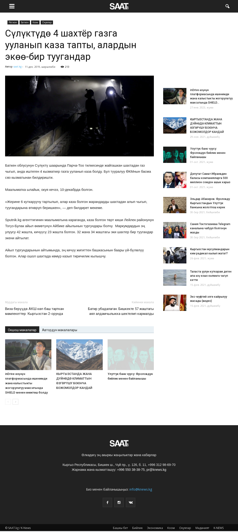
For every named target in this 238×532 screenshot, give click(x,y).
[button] (227, 5)
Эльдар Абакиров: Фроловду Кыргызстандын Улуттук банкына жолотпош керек (210, 203)
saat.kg (17, 66)
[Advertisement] (79, 284)
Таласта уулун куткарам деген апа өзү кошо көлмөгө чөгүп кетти (210, 276)
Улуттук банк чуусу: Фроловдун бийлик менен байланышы (207, 153)
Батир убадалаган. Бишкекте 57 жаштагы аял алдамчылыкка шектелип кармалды (121, 311)
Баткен (25, 22)
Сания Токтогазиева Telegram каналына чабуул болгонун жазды (210, 228)
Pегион (13, 22)
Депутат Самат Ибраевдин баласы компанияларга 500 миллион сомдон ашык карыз (210, 178)
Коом (35, 22)
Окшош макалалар (22, 330)
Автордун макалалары (59, 330)
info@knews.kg (140, 489)
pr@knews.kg (156, 469)
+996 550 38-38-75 (131, 469)
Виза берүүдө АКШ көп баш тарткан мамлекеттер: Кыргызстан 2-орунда (34, 311)
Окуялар (47, 22)
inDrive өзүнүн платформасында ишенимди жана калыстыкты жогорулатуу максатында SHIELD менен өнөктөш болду (26, 383)
